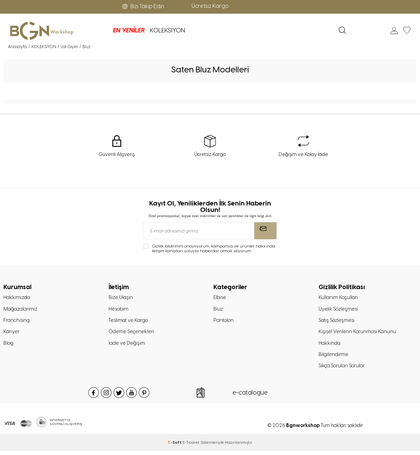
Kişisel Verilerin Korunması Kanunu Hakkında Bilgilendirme (358, 346)
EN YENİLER (94, 30)
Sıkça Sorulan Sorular (344, 370)
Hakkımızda (17, 298)
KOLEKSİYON (132, 30)
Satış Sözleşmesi (338, 322)
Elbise (220, 298)
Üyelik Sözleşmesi (339, 310)
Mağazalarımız (21, 310)
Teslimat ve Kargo (129, 322)
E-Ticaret (190, 446)
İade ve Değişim (127, 346)
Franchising (17, 322)
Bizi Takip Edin (142, 6)
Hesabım (119, 310)
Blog (8, 346)
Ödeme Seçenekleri (132, 334)
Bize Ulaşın (121, 298)
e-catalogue (250, 396)
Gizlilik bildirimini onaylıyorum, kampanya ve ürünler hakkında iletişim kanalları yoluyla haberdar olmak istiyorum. (213, 249)
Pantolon (224, 322)
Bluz (218, 310)
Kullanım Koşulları (339, 298)
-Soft (175, 446)
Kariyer (11, 334)
